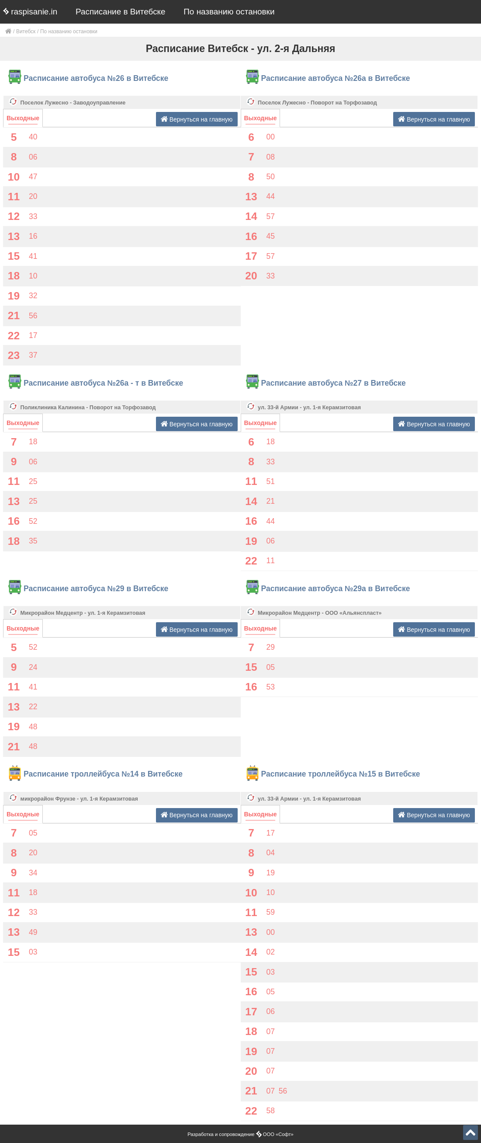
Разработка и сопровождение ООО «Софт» (240, 1134)
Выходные (23, 118)
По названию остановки (228, 11)
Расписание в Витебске (121, 11)
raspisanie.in (30, 11)
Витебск (25, 31)
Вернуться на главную (197, 119)
